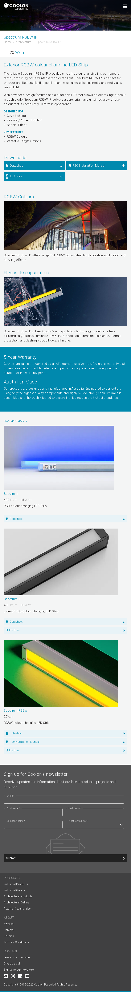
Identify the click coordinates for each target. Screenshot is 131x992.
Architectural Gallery (16, 902)
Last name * (74, 808)
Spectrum (11, 494)
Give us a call (12, 963)
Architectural (24, 42)
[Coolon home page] (16, 6)
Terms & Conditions (16, 942)
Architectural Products (18, 896)
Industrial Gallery (14, 890)
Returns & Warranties (17, 908)
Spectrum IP (12, 599)
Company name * (16, 821)
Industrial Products (16, 884)
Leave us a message (17, 957)
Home (8, 42)
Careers (9, 929)
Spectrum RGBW (15, 710)
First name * (13, 808)
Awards (9, 923)
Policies (9, 936)
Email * (10, 795)
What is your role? (78, 821)
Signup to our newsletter (19, 969)
